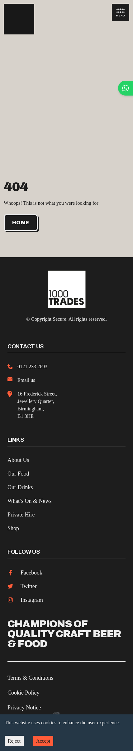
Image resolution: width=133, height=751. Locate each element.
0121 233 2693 (32, 366)
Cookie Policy (23, 693)
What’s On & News (29, 501)
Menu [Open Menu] (120, 12)
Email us (26, 380)
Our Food (18, 474)
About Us (18, 460)
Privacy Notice (24, 707)
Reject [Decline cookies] (14, 741)
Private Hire (21, 515)
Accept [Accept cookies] (43, 741)
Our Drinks (20, 487)
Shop (13, 528)
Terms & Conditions (30, 678)
